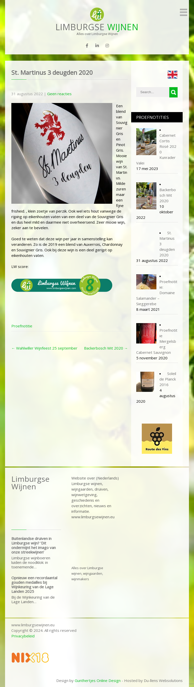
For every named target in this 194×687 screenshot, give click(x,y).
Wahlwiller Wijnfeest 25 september (44, 348)
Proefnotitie (21, 325)
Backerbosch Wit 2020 (106, 348)
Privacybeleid (23, 635)
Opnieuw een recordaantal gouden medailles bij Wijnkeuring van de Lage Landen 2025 (34, 584)
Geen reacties (59, 93)
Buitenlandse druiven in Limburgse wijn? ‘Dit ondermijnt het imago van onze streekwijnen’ (33, 545)
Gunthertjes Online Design (98, 680)
